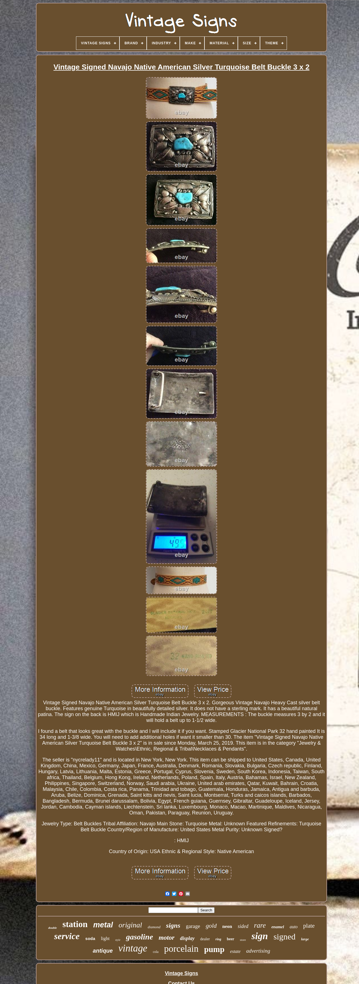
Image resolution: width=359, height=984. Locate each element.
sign (260, 936)
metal (103, 925)
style (117, 939)
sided (243, 926)
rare (260, 925)
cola (155, 952)
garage (193, 926)
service (67, 936)
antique (103, 951)
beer (230, 939)
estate (235, 951)
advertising (258, 951)
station (75, 924)
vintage (132, 948)
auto (294, 926)
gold (211, 925)
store (243, 939)
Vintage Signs (181, 973)
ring (218, 939)
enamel (277, 927)
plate (309, 925)
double (52, 927)
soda (90, 939)
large (305, 939)
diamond (154, 927)
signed (284, 936)
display (187, 938)
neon (227, 926)
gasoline (139, 936)
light (105, 938)
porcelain (181, 949)
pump (214, 949)
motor (166, 937)
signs (173, 925)
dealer (205, 939)
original (130, 925)
